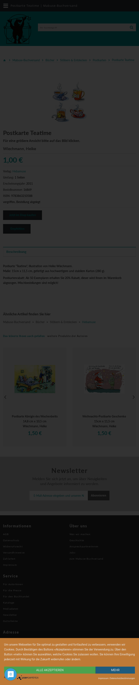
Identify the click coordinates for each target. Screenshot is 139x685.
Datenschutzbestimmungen (122, 678)
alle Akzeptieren (50, 670)
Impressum (103, 678)
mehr (115, 670)
